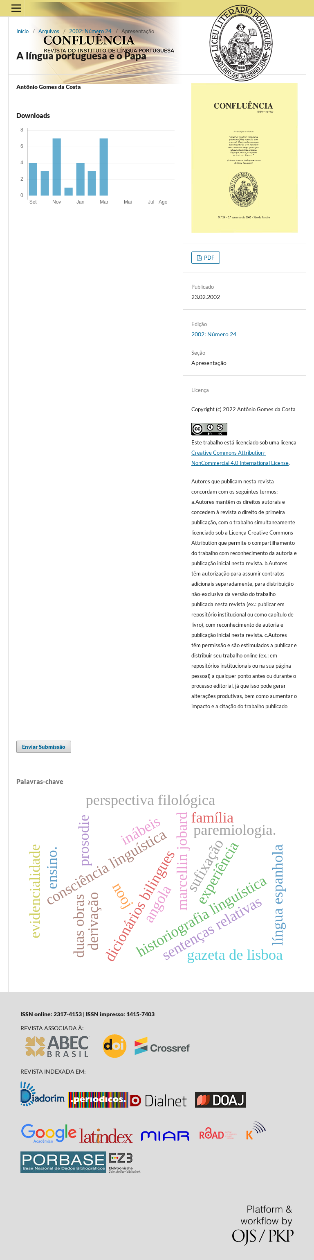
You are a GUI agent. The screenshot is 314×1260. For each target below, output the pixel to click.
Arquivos (48, 31)
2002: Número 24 (90, 31)
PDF (208, 257)
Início (22, 31)
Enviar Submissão (43, 746)
